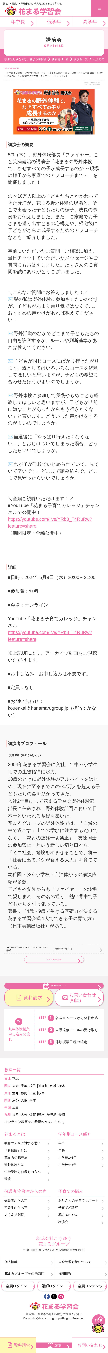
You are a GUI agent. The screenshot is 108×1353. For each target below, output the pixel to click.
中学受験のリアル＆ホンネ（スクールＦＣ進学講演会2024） (27, 948)
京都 (15, 1112)
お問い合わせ (90, 1345)
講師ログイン (52, 1298)
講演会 (63, 1234)
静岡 (24, 1105)
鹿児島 (51, 1127)
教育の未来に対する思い (22, 1155)
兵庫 (32, 1112)
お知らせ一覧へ (54, 959)
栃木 (61, 1098)
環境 (7, 1191)
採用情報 (64, 1286)
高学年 (90, 21)
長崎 (61, 1127)
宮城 (15, 1091)
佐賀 (32, 1127)
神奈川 (43, 1098)
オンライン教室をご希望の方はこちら (32, 1134)
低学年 (54, 21)
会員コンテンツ (90, 1298)
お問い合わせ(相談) (82, 1010)
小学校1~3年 (67, 1170)
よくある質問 (14, 1227)
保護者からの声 (15, 1213)
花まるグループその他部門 (24, 1286)
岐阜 (41, 1105)
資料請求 (33, 1009)
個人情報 (10, 1274)
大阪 (24, 1112)
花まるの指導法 (15, 1170)
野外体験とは (14, 1177)
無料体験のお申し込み (58, 991)
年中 (61, 1155)
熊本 (41, 1127)
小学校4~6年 (67, 1177)
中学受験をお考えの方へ (22, 1184)
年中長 (18, 21)
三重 (32, 1105)
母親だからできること (63, 949)
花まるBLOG (67, 1227)
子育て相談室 (68, 1220)
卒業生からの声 (15, 1220)
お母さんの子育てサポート (78, 1213)
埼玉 (32, 1098)
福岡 (15, 1127)
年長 (61, 1162)
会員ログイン (16, 1298)
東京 (15, 1098)
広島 (15, 1120)
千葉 (24, 1098)
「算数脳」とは (15, 1162)
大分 (24, 1127)
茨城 (53, 1098)
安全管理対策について (74, 1274)
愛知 (15, 1105)
